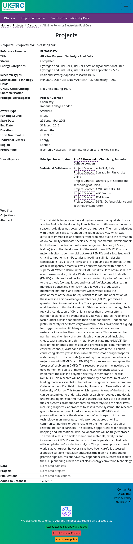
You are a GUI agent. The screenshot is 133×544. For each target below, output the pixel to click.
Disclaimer (124, 494)
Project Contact (84, 168)
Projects (18, 25)
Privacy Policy (122, 498)
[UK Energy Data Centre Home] (13, 6)
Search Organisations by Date (70, 18)
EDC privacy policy (66, 539)
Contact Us (124, 489)
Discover (9, 18)
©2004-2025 (123, 502)
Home (5, 25)
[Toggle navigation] (126, 6)
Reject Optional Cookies (66, 533)
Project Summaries (33, 18)
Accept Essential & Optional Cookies (66, 526)
